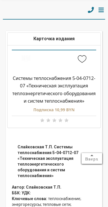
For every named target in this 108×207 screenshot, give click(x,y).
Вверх (91, 159)
